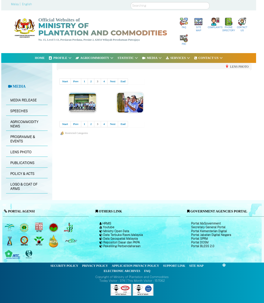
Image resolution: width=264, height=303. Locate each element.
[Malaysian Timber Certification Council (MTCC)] (29, 254)
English (27, 4)
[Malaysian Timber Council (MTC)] (13, 254)
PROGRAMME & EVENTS (22, 139)
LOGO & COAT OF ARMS (23, 186)
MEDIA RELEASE (23, 100)
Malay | (16, 4)
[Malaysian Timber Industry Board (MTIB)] (39, 227)
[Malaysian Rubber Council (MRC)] (71, 241)
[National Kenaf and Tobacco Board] (10, 241)
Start (65, 81)
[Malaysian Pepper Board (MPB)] (69, 227)
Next (112, 81)
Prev (76, 81)
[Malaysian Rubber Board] (25, 227)
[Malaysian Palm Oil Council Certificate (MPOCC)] (54, 241)
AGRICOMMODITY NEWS (24, 124)
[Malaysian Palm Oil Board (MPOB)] (10, 227)
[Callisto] (121, 290)
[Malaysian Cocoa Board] (54, 227)
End (123, 81)
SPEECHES (19, 111)
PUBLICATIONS (22, 163)
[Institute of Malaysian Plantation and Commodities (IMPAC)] (25, 241)
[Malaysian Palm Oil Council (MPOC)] (39, 241)
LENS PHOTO (20, 152)
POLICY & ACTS (22, 174)
